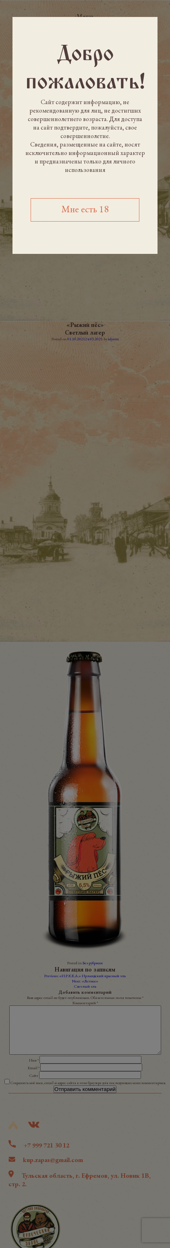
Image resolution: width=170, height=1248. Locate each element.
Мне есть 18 (85, 209)
